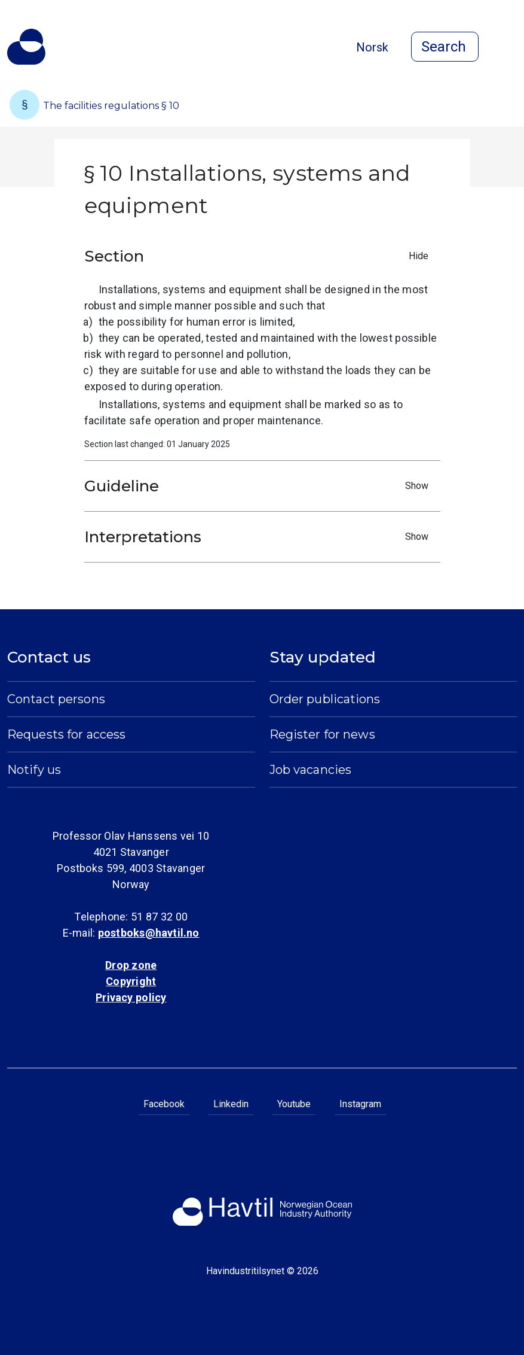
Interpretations (259, 536)
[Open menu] (509, 47)
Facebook (164, 1104)
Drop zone (131, 965)
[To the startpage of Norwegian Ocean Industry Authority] (26, 47)
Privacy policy (131, 997)
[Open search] (445, 47)
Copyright (131, 981)
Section (259, 256)
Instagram (360, 1104)
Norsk (372, 47)
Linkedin (231, 1104)
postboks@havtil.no (149, 932)
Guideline (259, 486)
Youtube (294, 1104)
